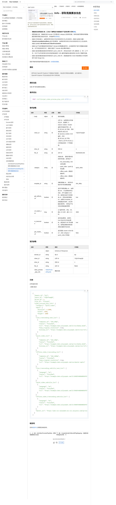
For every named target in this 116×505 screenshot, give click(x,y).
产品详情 (75, 23)
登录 (111, 3)
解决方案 (29, 3)
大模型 (19, 3)
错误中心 (35, 439)
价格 (74, 37)
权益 (35, 3)
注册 (104, 3)
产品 (24, 3)
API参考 (68, 12)
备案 (95, 3)
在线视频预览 (80, 12)
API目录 (73, 12)
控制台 (99, 3)
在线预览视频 (55, 67)
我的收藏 (84, 23)
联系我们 (57, 42)
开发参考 (61, 12)
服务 (54, 3)
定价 (39, 3)
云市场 (45, 3)
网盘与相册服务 (13, 7)
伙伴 (49, 3)
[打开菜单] (3, 3)
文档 (91, 3)
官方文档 (4, 7)
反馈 (61, 454)
